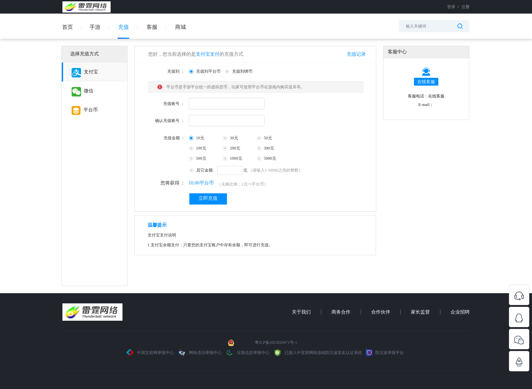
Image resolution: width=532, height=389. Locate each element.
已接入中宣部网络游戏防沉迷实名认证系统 (317, 352)
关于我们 (301, 312)
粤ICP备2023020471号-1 (276, 342)
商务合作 (340, 312)
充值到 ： (176, 71)
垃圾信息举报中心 (247, 352)
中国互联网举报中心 (150, 352)
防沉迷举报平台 (385, 352)
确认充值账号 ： (170, 120)
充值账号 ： (174, 103)
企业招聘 (460, 312)
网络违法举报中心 (200, 352)
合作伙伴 (380, 312)
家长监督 (420, 312)
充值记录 (356, 54)
